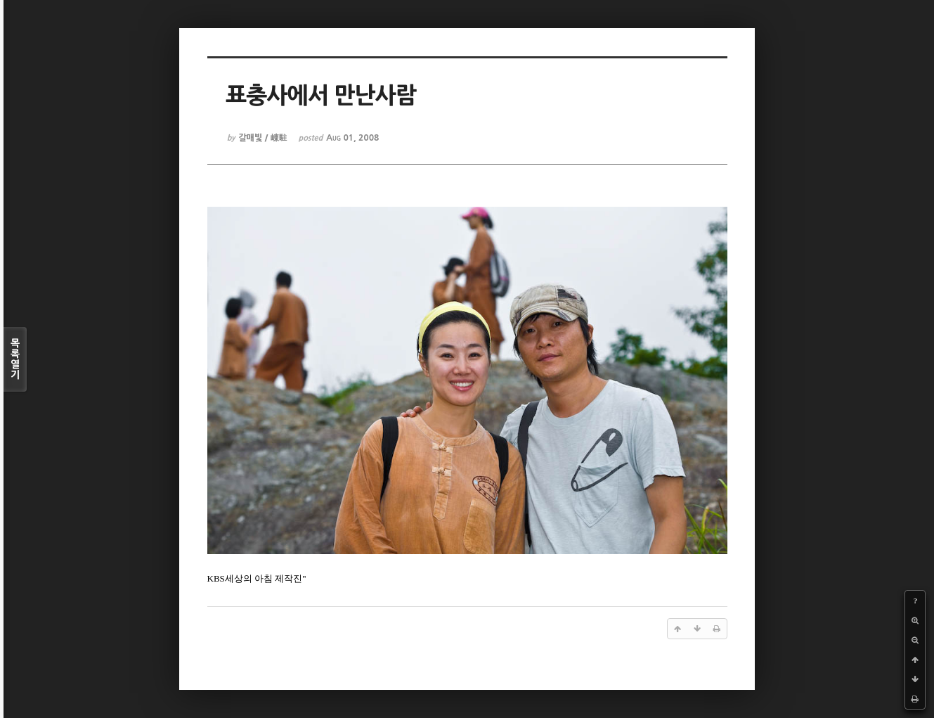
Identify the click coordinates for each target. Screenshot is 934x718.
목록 (15, 359)
